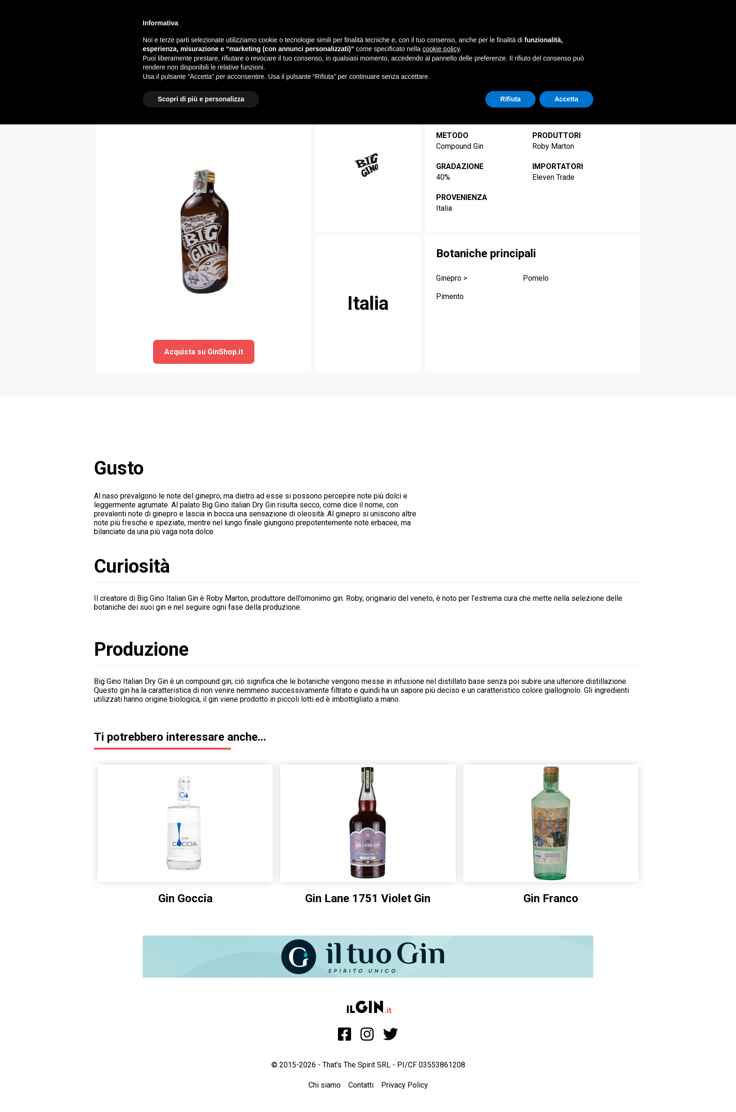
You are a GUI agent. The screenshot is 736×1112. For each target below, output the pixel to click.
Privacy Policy (404, 1085)
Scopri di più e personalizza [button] (201, 99)
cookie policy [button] (441, 49)
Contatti (361, 1085)
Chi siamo (324, 1085)
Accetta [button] (566, 99)
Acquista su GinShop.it (203, 351)
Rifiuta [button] (510, 99)
